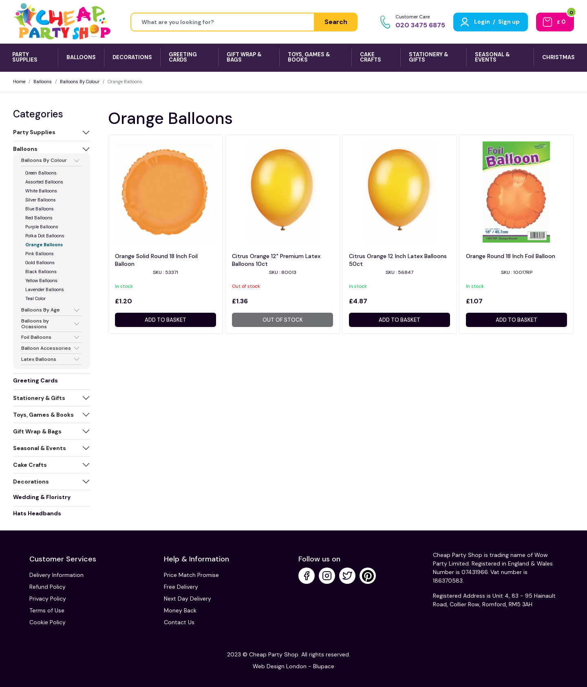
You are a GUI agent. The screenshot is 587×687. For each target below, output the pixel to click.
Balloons (42, 81)
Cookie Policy (47, 622)
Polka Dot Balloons (44, 236)
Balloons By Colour (79, 81)
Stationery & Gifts (39, 398)
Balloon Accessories (46, 348)
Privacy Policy (47, 598)
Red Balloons (39, 218)
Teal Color (35, 298)
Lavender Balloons (44, 289)
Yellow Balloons (41, 280)
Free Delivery (181, 586)
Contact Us (179, 622)
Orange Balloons (44, 244)
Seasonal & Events (39, 448)
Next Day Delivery (187, 598)
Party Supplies (34, 132)
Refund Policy (47, 586)
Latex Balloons (38, 359)
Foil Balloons (36, 337)
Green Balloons (41, 173)
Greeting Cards (35, 380)
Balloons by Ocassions (35, 324)
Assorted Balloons (44, 182)
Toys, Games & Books (43, 414)
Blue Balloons (39, 209)
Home (19, 81)
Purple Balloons (41, 227)
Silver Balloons (40, 200)
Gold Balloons (40, 262)
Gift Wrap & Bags (37, 431)
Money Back (180, 610)
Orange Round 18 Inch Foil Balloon (510, 256)
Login (482, 21)
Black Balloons (41, 271)
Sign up (509, 21)
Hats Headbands (37, 513)
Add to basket (165, 319)
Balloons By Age (40, 310)
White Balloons (41, 191)
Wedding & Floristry (42, 497)
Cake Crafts (30, 464)
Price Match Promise (191, 575)
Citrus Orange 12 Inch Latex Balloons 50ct (398, 260)
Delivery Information (56, 575)
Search (335, 22)
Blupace (323, 666)
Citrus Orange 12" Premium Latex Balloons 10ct (276, 260)
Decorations (31, 481)
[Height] (222, 22)
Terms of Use (46, 610)
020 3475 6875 (420, 25)
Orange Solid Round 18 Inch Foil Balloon (156, 260)
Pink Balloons (39, 253)
